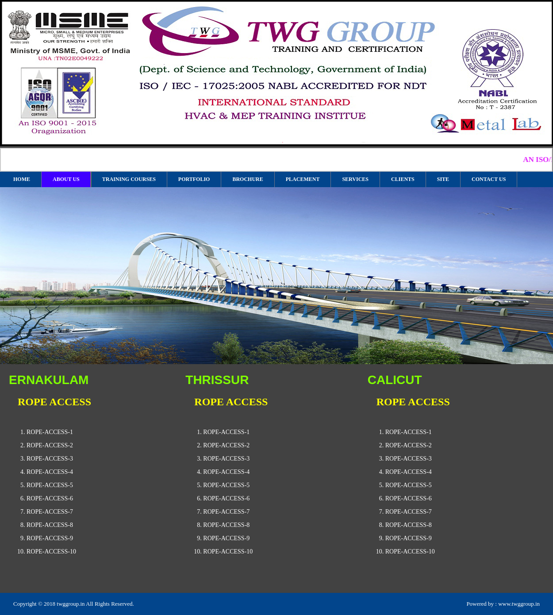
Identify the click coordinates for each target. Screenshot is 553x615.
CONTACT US (489, 179)
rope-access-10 (51, 551)
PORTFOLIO (194, 179)
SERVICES (355, 179)
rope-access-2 (50, 445)
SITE (443, 179)
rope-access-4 (50, 472)
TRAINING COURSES (129, 179)
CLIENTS (403, 179)
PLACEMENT (303, 179)
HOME (21, 179)
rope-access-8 (50, 525)
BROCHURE (247, 179)
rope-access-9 (50, 538)
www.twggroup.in (519, 603)
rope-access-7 (50, 511)
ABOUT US (66, 179)
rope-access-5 (50, 485)
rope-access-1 (50, 432)
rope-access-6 (50, 498)
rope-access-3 (50, 458)
